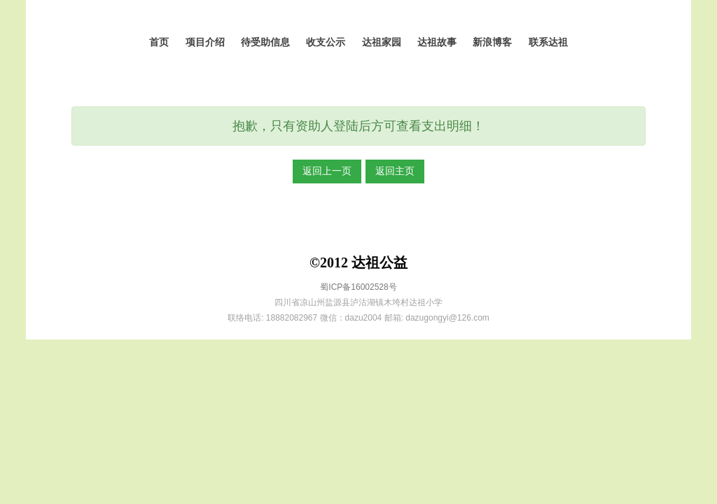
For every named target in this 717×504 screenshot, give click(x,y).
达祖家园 (381, 42)
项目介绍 (205, 42)
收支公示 (325, 42)
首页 (159, 42)
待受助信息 (265, 42)
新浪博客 (492, 42)
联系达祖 (548, 42)
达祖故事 (437, 42)
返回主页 (395, 170)
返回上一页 (326, 170)
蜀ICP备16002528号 (358, 287)
